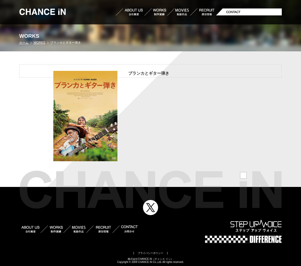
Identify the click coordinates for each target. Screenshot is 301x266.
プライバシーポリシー (150, 253)
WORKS (39, 42)
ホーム (23, 42)
